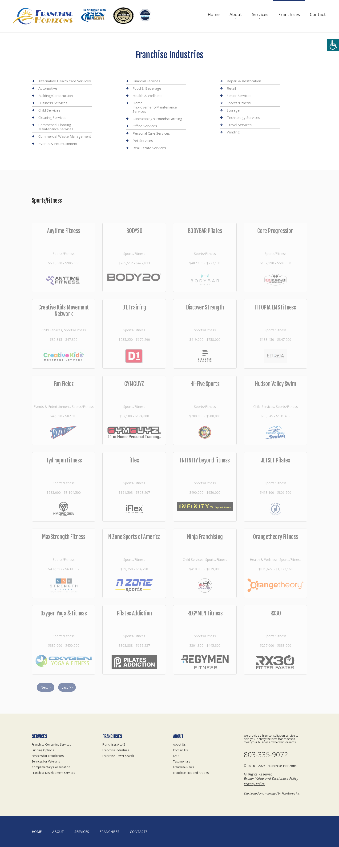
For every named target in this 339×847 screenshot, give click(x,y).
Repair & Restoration (244, 81)
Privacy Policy (254, 784)
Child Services (49, 110)
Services (260, 14)
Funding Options (43, 750)
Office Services (145, 126)
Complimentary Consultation (51, 767)
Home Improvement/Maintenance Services (155, 107)
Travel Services (239, 124)
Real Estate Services (149, 147)
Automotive (47, 88)
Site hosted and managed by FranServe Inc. (272, 793)
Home (214, 14)
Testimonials (181, 761)
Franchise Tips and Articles (191, 773)
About (236, 14)
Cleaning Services (52, 117)
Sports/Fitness (239, 102)
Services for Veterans (46, 761)
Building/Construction (55, 95)
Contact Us (180, 750)
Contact (318, 14)
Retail (231, 88)
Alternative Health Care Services (64, 81)
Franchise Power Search (118, 756)
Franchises (289, 14)
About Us (179, 745)
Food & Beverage (147, 88)
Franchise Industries (115, 750)
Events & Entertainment (57, 143)
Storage (233, 110)
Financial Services (146, 81)
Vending (233, 132)
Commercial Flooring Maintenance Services (55, 126)
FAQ (176, 756)
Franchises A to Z (113, 745)
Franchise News (183, 767)
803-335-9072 (266, 754)
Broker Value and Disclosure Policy (271, 778)
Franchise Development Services (53, 773)
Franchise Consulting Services (51, 745)
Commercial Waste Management (64, 136)
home (37, 831)
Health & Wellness (147, 95)
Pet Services (143, 140)
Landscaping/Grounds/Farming (157, 118)
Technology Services (243, 117)
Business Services (53, 102)
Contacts (139, 831)
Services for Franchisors (48, 756)
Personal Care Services (151, 133)
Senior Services (239, 95)
